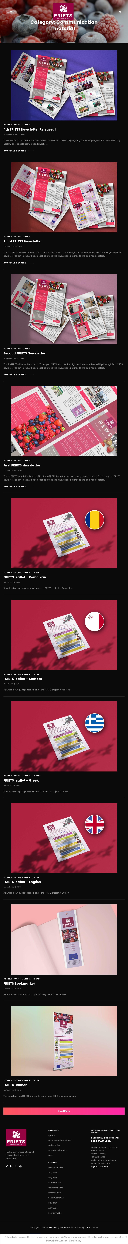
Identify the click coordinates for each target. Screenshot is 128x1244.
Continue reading (18, 151)
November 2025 (55, 1168)
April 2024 (52, 1209)
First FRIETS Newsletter (22, 466)
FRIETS (19, 888)
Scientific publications (58, 1151)
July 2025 (52, 1173)
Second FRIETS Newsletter (24, 354)
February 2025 (54, 1183)
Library (37, 573)
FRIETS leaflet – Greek (21, 781)
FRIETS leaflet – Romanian (25, 578)
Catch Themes (91, 1228)
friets (23, 135)
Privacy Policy (59, 1228)
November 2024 (55, 1188)
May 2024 (52, 1204)
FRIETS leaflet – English (22, 883)
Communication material (17, 125)
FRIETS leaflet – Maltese (23, 679)
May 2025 (52, 1178)
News (50, 1156)
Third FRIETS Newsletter (23, 242)
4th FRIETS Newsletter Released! (30, 130)
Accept (63, 1240)
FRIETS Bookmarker (19, 984)
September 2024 (56, 1199)
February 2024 (55, 1214)
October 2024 (54, 1194)
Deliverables (54, 1146)
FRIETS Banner (15, 1086)
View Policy (75, 1240)
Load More (64, 1111)
